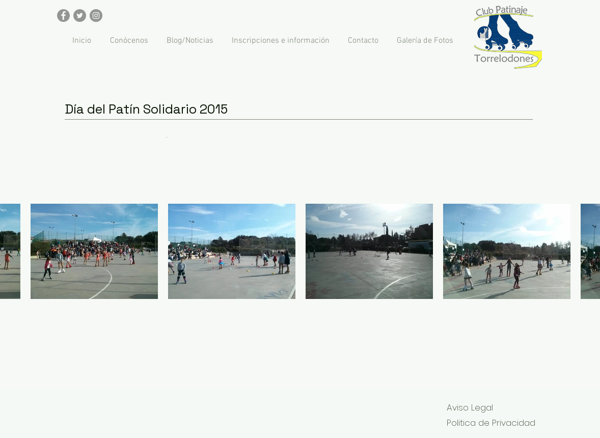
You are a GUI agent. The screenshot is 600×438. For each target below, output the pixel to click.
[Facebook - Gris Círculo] (63, 15)
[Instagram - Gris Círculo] (96, 15)
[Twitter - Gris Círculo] (79, 15)
